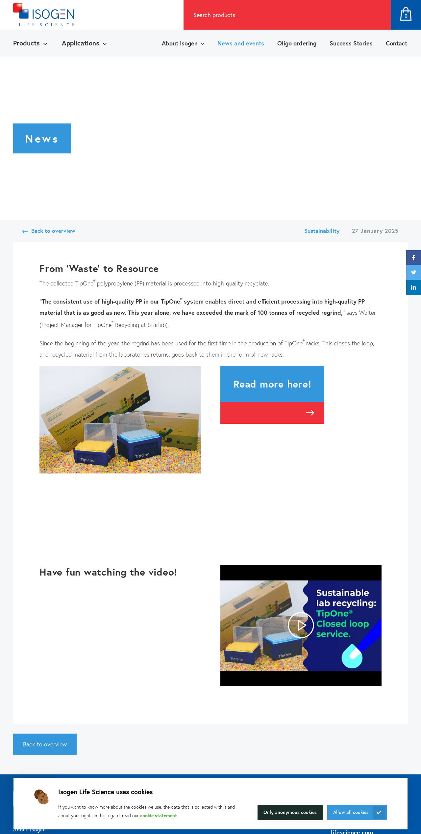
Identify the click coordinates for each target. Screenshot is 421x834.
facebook (413, 257)
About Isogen (180, 43)
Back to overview (53, 230)
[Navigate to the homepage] (43, 14)
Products (26, 43)
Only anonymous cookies (290, 812)
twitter (413, 272)
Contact (396, 43)
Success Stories (351, 43)
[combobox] (275, 15)
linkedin (413, 287)
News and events (240, 43)
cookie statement (158, 815)
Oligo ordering (296, 43)
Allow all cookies (351, 812)
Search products (214, 15)
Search (378, 15)
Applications (80, 43)
